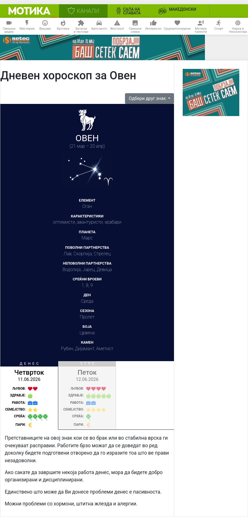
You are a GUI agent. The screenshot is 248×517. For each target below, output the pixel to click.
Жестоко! (117, 26)
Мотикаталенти (201, 26)
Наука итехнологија (238, 26)
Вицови (45, 26)
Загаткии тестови (81, 26)
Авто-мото (99, 26)
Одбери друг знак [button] (148, 98)
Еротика (63, 26)
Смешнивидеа (9, 26)
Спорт (218, 26)
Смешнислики (135, 26)
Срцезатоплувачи (177, 26)
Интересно (153, 26)
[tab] (29, 395)
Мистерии (27, 26)
